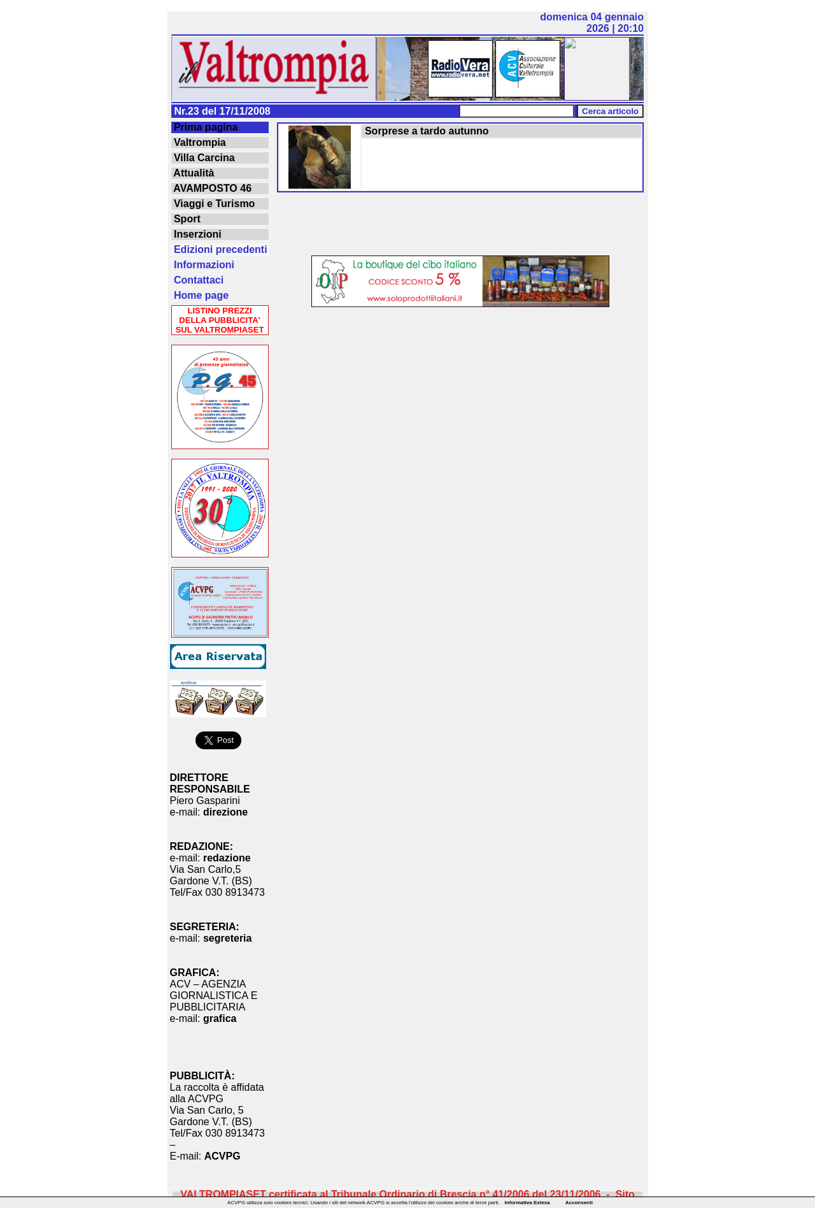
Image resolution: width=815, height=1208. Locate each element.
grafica (219, 1018)
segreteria (227, 938)
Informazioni (203, 264)
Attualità (193, 173)
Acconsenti (579, 1202)
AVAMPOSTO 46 (211, 188)
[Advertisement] (460, 225)
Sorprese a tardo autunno (425, 131)
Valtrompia (198, 142)
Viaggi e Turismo (213, 203)
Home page (200, 295)
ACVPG (222, 1156)
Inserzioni (196, 234)
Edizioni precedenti (219, 249)
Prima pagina (204, 127)
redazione (227, 857)
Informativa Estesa (527, 1202)
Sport (186, 218)
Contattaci (197, 280)
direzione (225, 812)
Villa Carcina (203, 157)
